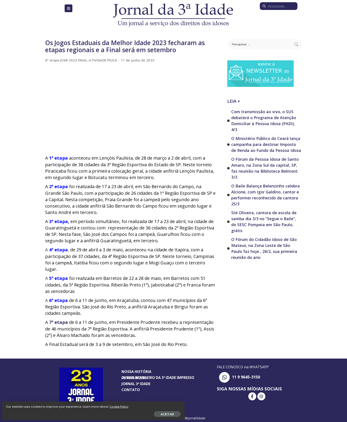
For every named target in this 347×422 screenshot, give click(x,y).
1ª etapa (59, 158)
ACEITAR (52, 412)
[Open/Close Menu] (68, 8)
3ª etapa (58, 221)
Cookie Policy (17, 405)
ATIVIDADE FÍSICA (103, 60)
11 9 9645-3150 (246, 376)
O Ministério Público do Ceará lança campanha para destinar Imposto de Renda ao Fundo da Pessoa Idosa (266, 144)
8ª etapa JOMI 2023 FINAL (66, 60)
